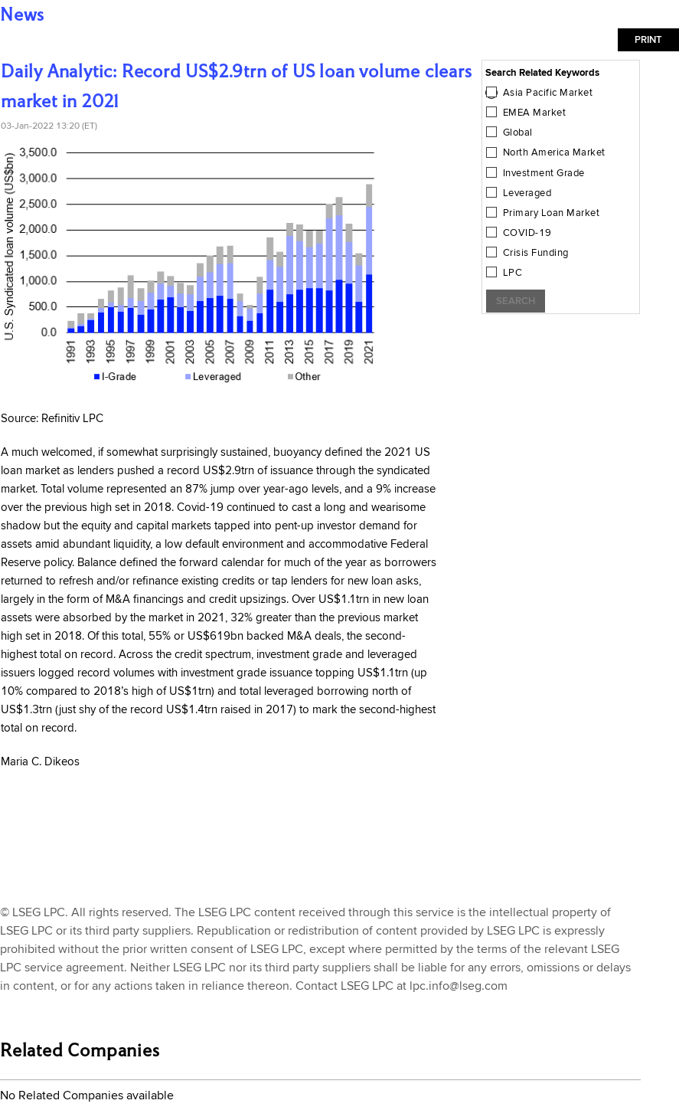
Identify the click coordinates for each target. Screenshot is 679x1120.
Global (518, 132)
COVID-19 (527, 233)
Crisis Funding (536, 253)
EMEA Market (534, 112)
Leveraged (527, 193)
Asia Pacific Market (548, 93)
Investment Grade (544, 173)
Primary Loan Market (551, 213)
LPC (513, 273)
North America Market (554, 152)
